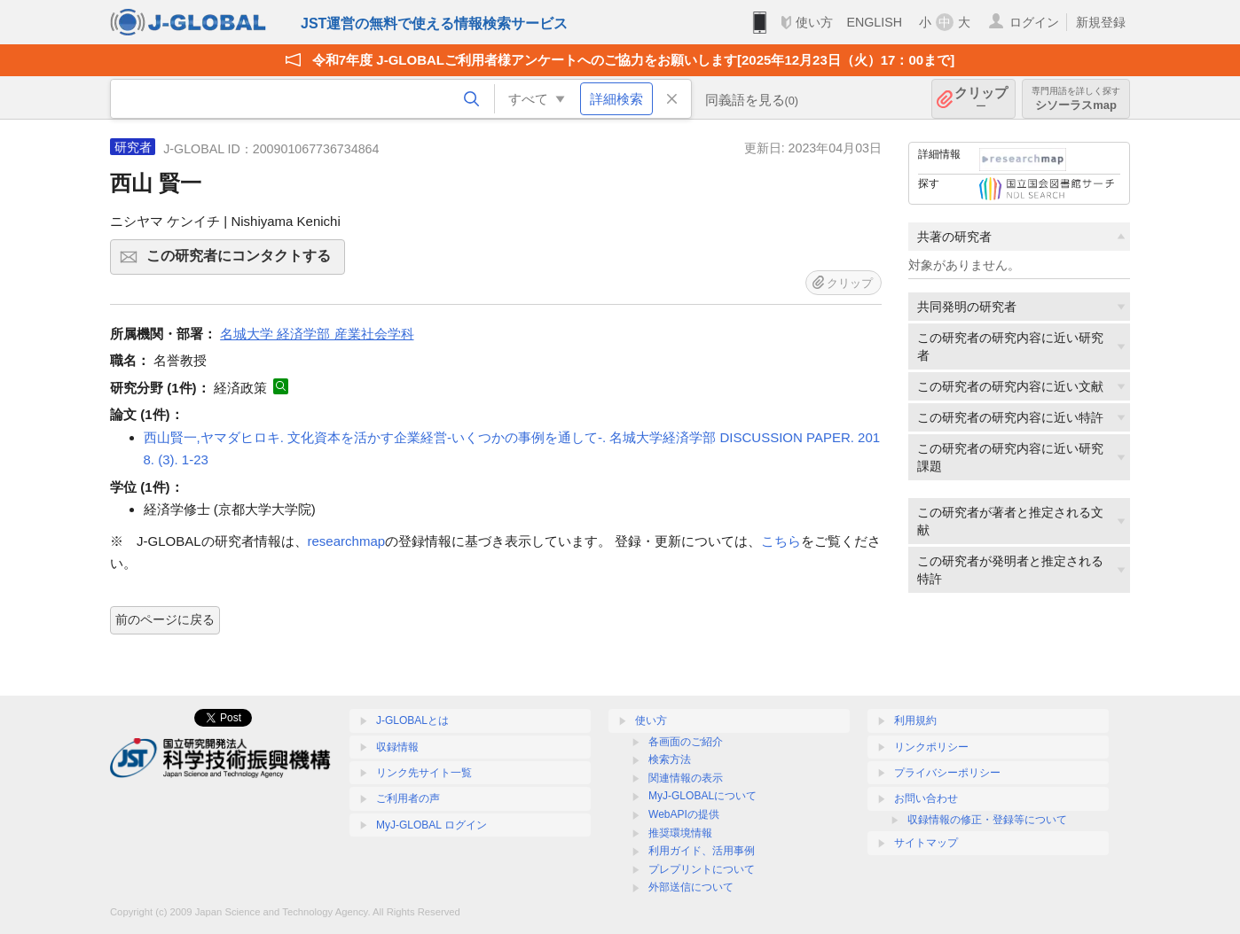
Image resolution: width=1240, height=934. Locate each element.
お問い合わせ (926, 798)
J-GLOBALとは (412, 720)
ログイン (1034, 22)
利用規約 (915, 720)
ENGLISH (874, 22)
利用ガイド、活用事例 (701, 850)
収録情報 (397, 747)
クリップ (981, 99)
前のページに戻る (165, 619)
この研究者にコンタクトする (243, 261)
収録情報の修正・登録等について (987, 819)
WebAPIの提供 (683, 814)
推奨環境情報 (680, 833)
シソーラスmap (1076, 99)
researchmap (347, 541)
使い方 (814, 22)
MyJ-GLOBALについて (702, 796)
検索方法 (669, 759)
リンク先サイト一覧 (424, 773)
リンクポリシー (931, 747)
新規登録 (1101, 22)
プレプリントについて (701, 869)
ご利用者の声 (408, 798)
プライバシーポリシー (947, 773)
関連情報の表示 (685, 778)
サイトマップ (926, 843)
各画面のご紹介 (685, 742)
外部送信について (691, 887)
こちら (781, 541)
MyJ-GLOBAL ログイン (431, 825)
